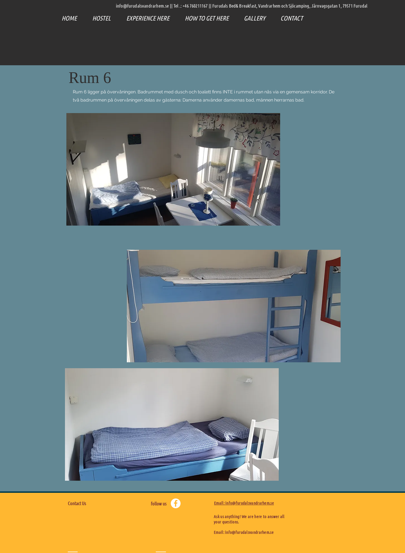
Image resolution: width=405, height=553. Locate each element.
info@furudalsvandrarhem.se (249, 532)
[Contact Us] (93, 503)
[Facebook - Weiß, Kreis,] (176, 503)
